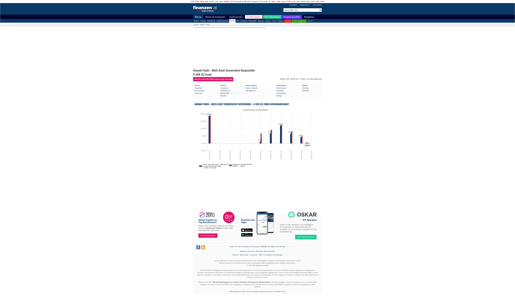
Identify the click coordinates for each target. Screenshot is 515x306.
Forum (310, 21)
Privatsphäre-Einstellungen (273, 255)
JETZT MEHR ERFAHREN (305, 237)
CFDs (274, 21)
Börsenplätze (200, 90)
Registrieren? (305, 5)
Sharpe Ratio (281, 93)
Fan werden (317, 5)
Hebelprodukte (222, 21)
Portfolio (305, 88)
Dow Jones (256, 246)
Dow (221, 1)
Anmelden (293, 5)
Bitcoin (271, 291)
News (202, 24)
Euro (283, 1)
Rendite (223, 96)
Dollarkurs (255, 291)
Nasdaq (255, 1)
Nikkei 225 (274, 246)
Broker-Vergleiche (299, 21)
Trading (280, 21)
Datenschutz (244, 255)
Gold (313, 1)
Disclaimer (254, 255)
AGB (260, 255)
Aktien (196, 21)
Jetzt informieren (208, 235)
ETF (237, 21)
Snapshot (198, 88)
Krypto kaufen (292, 17)
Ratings (279, 96)
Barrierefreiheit (269, 251)
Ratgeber (309, 17)
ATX (192, 1)
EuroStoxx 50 (246, 246)
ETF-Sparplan (272, 17)
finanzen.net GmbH (261, 265)
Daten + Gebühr (252, 88)
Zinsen (268, 21)
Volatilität (280, 90)
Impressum (251, 251)
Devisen (261, 21)
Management (251, 90)
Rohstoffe (252, 21)
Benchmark (224, 93)
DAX (206, 1)
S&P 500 (282, 246)
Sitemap (235, 255)
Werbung (259, 251)
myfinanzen (236, 17)
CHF (298, 1)
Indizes (203, 21)
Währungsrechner (235, 291)
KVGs (208, 24)
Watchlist (305, 90)
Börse (198, 17)
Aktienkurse (264, 291)
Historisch (199, 93)
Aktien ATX (233, 246)
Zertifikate (211, 21)
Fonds (232, 21)
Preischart (224, 88)
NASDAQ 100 (265, 246)
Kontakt (242, 251)
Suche (196, 24)
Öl (270, 1)
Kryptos (288, 21)
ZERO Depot (255, 16)
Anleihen (244, 21)
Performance (281, 88)
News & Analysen (215, 17)
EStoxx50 (237, 1)
